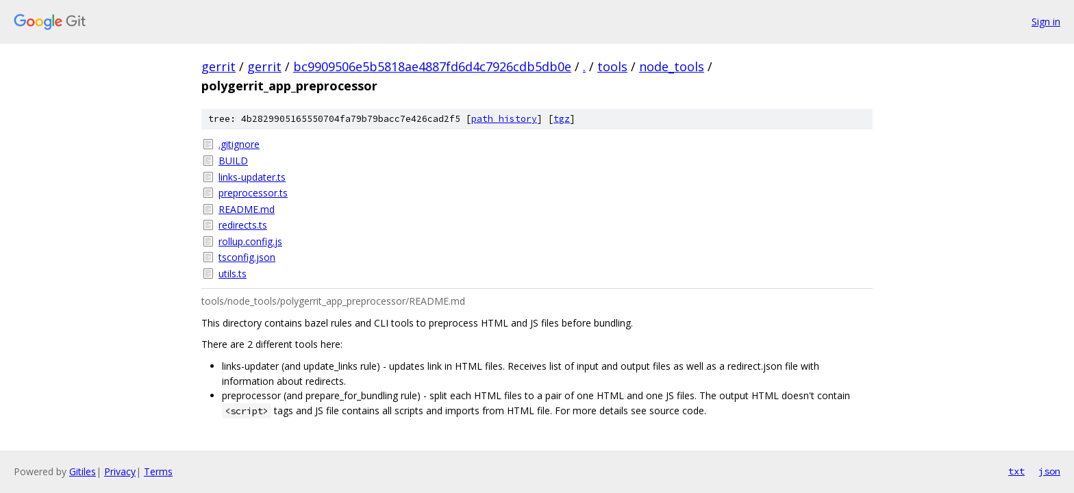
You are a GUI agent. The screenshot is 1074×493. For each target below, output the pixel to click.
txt (1016, 471)
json (1049, 471)
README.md (246, 209)
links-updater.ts (252, 177)
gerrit (218, 66)
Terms (158, 471)
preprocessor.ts (253, 192)
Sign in (1046, 21)
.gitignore (239, 144)
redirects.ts (242, 224)
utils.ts (232, 273)
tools (612, 66)
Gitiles (82, 471)
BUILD (233, 160)
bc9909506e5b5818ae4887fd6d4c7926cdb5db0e (432, 66)
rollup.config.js (250, 241)
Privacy (120, 471)
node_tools (671, 66)
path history (504, 119)
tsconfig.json (246, 257)
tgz (561, 119)
